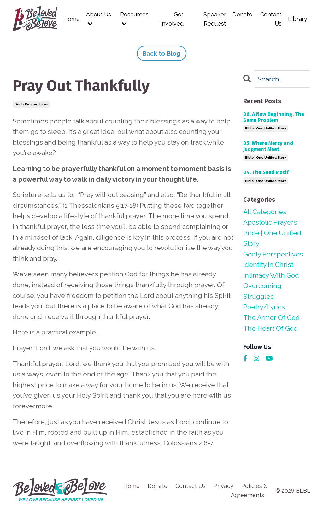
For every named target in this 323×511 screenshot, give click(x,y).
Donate (242, 14)
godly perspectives (31, 104)
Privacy (223, 486)
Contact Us (271, 19)
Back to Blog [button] (161, 53)
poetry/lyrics (264, 307)
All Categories (264, 211)
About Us (98, 19)
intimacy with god (271, 275)
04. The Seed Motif (265, 172)
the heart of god (270, 328)
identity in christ (268, 264)
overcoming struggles (262, 291)
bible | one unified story (265, 128)
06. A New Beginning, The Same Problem (273, 117)
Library (297, 18)
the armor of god (271, 318)
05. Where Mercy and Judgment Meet (268, 146)
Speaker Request (214, 19)
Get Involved (172, 19)
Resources (134, 19)
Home (71, 18)
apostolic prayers (270, 222)
